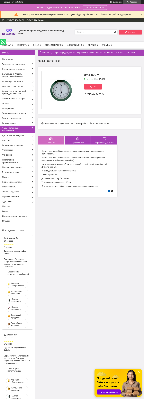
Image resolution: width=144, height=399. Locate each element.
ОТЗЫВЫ (106, 45)
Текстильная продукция (13, 64)
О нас (5, 211)
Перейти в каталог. (94, 7)
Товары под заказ (10, 191)
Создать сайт (9, 2)
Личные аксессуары (12, 182)
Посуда (5, 177)
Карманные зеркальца (13, 145)
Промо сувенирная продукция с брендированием (65, 52)
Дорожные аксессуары (13, 135)
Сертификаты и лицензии (14, 216)
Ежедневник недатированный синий (18, 273)
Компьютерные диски (12, 86)
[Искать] (114, 32)
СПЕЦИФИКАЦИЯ (53, 45)
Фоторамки (7, 150)
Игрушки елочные (10, 196)
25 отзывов (117, 2)
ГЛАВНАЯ (6, 45)
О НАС (36, 45)
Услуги (5, 103)
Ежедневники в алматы (13, 69)
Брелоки (6, 140)
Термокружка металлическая (14, 369)
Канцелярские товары (12, 81)
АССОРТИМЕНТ (74, 45)
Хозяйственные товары (13, 98)
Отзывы (6, 221)
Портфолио (7, 59)
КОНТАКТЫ (22, 45)
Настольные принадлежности (10, 161)
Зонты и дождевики (11, 118)
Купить (93, 87)
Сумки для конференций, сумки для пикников (14, 92)
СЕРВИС (92, 45)
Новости (6, 206)
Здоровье (7, 201)
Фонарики (7, 155)
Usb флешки (8, 108)
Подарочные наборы (12, 167)
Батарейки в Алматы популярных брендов (12, 75)
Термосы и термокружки (14, 113)
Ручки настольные (11, 172)
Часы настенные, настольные (103, 52)
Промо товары (9, 186)
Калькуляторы (9, 123)
